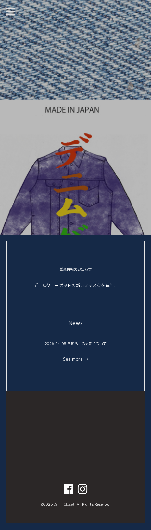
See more (75, 359)
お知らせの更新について (87, 343)
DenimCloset (64, 504)
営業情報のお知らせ (75, 269)
